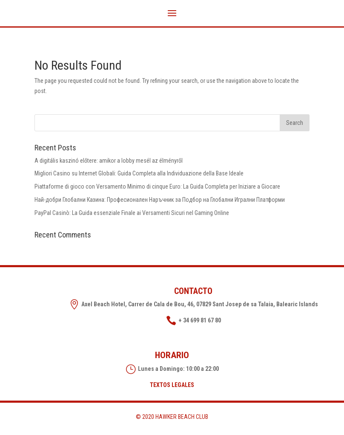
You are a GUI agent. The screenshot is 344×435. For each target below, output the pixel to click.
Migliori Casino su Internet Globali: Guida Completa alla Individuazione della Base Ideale (139, 173)
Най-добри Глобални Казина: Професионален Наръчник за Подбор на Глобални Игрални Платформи (159, 199)
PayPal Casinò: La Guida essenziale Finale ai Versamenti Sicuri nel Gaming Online (131, 212)
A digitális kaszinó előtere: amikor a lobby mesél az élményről (108, 160)
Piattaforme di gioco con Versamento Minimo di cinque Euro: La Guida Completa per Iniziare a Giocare (157, 186)
